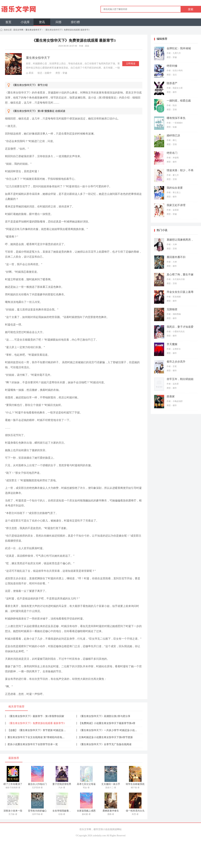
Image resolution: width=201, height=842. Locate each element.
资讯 (42, 22)
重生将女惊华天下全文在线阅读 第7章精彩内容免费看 (37, 737)
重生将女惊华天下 (33, 30)
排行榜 (75, 22)
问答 (59, 22)
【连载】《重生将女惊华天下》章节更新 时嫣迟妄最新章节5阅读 (44, 730)
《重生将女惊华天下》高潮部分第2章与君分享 (104, 716)
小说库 (25, 22)
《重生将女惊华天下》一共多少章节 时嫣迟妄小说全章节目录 (113, 730)
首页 (8, 22)
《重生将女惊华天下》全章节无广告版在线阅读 (105, 744)
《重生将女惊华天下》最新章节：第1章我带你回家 (36, 716)
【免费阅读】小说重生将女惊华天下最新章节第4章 (107, 723)
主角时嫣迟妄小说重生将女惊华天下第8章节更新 (106, 737)
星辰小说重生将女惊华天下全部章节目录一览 (33, 744)
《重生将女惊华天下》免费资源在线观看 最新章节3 (36, 723)
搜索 (190, 9)
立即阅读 (130, 63)
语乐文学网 (18, 30)
